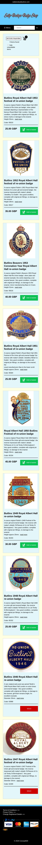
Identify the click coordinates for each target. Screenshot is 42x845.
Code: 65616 (8, 291)
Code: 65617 (8, 205)
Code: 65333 (8, 538)
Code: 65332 (8, 620)
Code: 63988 (8, 701)
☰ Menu (7, 28)
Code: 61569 (8, 784)
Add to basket (29, 129)
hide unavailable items (10, 47)
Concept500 (23, 841)
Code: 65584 (8, 373)
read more (18, 119)
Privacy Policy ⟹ (9, 812)
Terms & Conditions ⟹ (11, 810)
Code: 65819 (8, 122)
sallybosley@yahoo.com (21, 2)
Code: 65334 (8, 455)
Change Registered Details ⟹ (14, 814)
